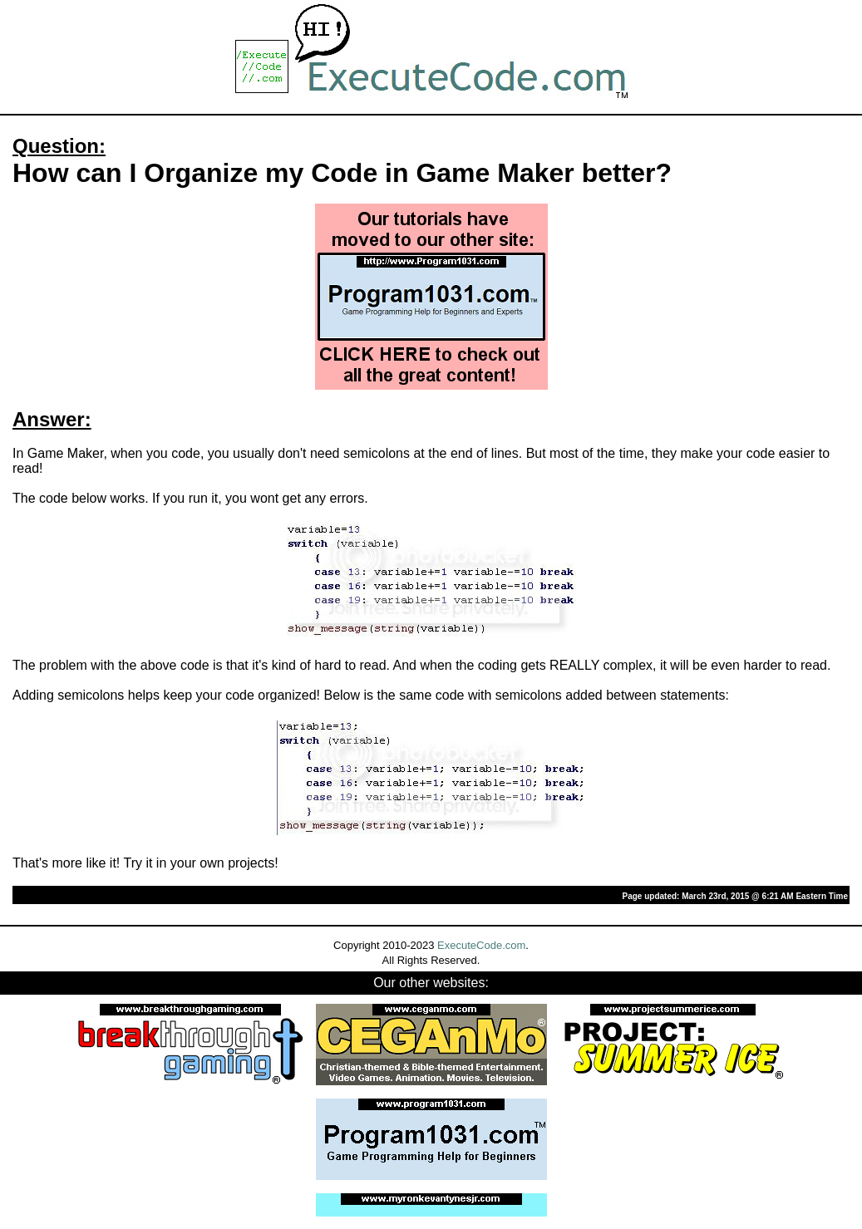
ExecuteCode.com (481, 945)
